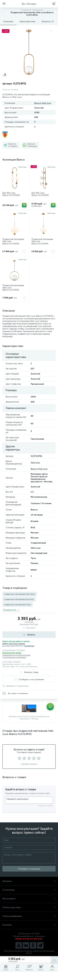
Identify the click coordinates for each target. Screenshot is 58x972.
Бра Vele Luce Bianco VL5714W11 (40, 194)
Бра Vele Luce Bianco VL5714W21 (11, 194)
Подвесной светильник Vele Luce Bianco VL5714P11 (13, 287)
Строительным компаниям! (14, 657)
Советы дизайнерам (29, 916)
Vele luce (35, 462)
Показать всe (11, 610)
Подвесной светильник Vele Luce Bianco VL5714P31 (42, 241)
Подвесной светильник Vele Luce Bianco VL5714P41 (13, 241)
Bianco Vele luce (42, 103)
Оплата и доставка (29, 907)
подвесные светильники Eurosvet (18, 599)
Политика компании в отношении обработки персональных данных (29, 952)
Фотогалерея (29, 898)
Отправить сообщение (29, 869)
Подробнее (29, 646)
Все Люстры (29, 3)
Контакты (29, 925)
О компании (29, 890)
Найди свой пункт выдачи (13, 644)
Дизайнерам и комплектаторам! (16, 655)
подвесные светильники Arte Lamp (19, 594)
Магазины (29, 881)
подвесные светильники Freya (17, 604)
